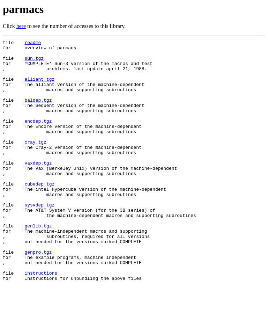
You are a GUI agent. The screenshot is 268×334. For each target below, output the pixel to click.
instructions (40, 320)
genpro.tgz (38, 295)
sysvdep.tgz (39, 238)
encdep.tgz (38, 138)
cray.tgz (35, 163)
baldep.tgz (38, 112)
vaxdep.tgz (38, 188)
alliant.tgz (39, 87)
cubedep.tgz (40, 213)
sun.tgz (34, 62)
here (21, 26)
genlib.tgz (38, 263)
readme (32, 43)
